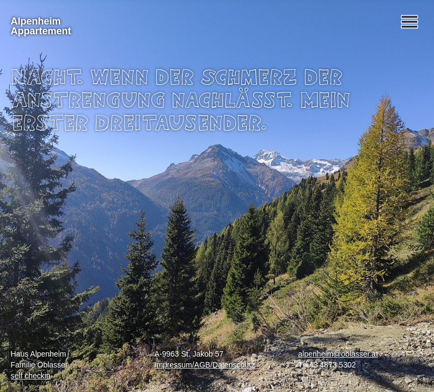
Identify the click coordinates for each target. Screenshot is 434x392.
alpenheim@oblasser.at (338, 354)
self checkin (31, 375)
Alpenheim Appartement (41, 26)
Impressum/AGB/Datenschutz (205, 364)
